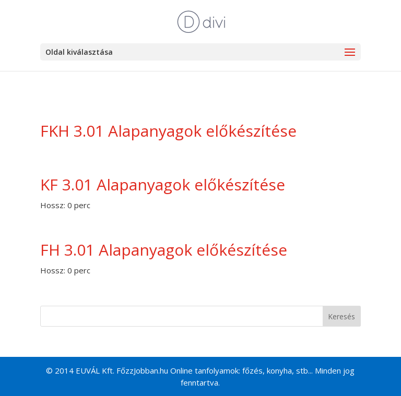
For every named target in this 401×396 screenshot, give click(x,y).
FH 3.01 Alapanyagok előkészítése (163, 249)
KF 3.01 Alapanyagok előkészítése (162, 184)
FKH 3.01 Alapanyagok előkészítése (168, 130)
